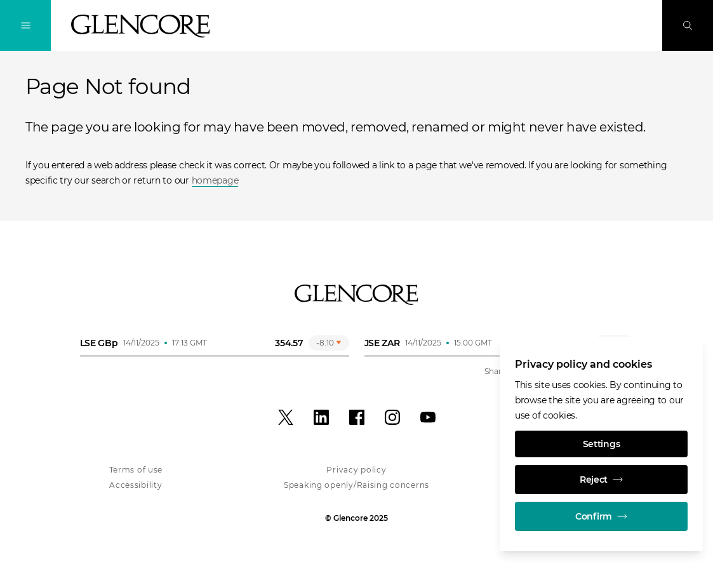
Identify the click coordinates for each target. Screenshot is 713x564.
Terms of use (136, 469)
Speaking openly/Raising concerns (356, 485)
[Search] (687, 25)
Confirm (601, 516)
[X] (286, 417)
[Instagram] (392, 417)
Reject (601, 479)
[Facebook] (357, 417)
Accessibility (135, 485)
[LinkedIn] (321, 417)
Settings (601, 444)
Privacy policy (356, 469)
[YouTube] (428, 417)
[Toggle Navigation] (25, 25)
